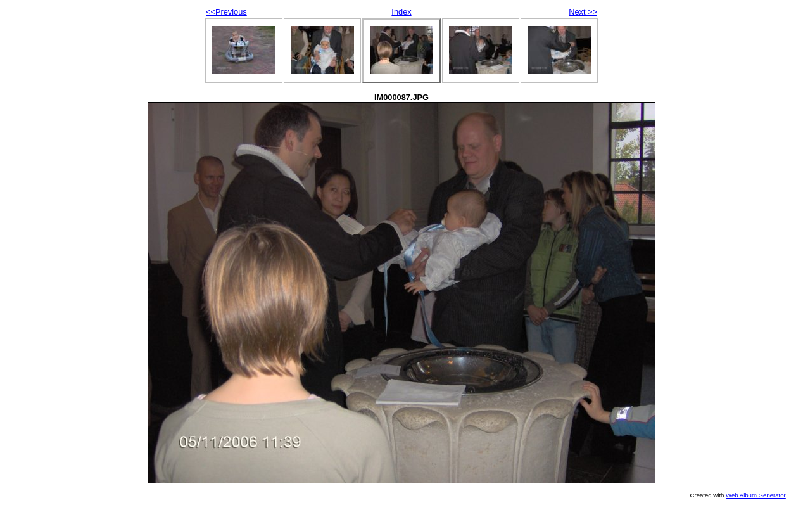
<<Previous (226, 11)
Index (401, 11)
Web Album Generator (756, 495)
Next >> (583, 11)
